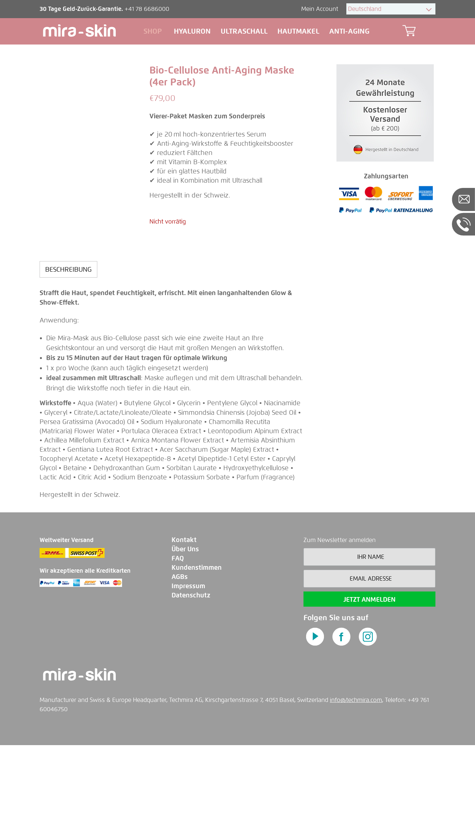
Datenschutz (191, 667)
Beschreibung (68, 341)
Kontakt (184, 612)
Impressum (188, 658)
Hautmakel (298, 31)
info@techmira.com (356, 771)
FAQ (178, 630)
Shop (153, 31)
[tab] (68, 341)
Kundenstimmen (197, 639)
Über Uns (185, 621)
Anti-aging (349, 31)
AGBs (180, 649)
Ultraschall (244, 31)
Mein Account (320, 9)
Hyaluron (192, 31)
